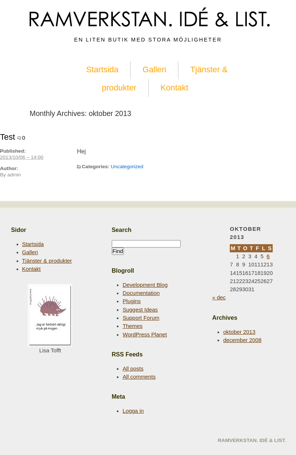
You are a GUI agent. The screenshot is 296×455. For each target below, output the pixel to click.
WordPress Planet (144, 335)
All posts (132, 369)
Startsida (102, 69)
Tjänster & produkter (47, 261)
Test (7, 137)
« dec (219, 297)
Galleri (154, 69)
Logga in (133, 411)
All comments (138, 377)
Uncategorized (127, 166)
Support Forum (140, 318)
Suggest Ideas (140, 310)
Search (122, 229)
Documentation (140, 293)
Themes (132, 326)
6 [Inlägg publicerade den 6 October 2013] (268, 256)
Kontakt (174, 87)
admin (14, 174)
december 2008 (242, 340)
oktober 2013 (239, 332)
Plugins (131, 301)
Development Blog (145, 285)
